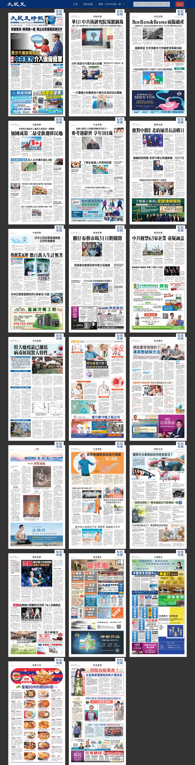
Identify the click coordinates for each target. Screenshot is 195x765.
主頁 (75, 4)
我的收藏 (88, 4)
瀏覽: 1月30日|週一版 (109, 4)
